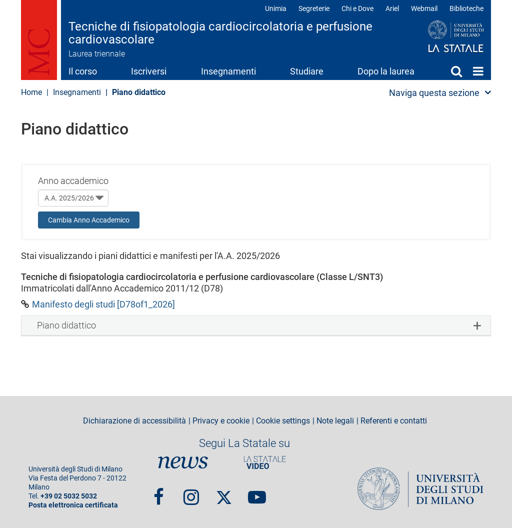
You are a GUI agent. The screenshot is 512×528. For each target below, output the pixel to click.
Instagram (191, 492)
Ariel (392, 8)
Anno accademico (73, 181)
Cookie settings (283, 421)
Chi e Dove (358, 8)
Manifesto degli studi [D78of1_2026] (103, 304)
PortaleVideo (265, 462)
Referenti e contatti (393, 421)
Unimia (275, 8)
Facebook (159, 492)
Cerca (456, 71)
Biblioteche (467, 8)
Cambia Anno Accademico (89, 220)
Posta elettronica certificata (73, 505)
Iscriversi (148, 71)
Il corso (82, 71)
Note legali (335, 421)
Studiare (307, 71)
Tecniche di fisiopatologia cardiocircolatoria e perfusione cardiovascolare (220, 33)
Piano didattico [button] (66, 325)
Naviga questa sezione (434, 93)
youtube (257, 492)
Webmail (424, 8)
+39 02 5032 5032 (68, 496)
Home (478, 71)
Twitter (224, 493)
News (183, 462)
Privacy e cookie (221, 421)
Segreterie (314, 8)
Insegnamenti (228, 71)
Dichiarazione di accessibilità (134, 421)
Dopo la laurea (386, 71)
